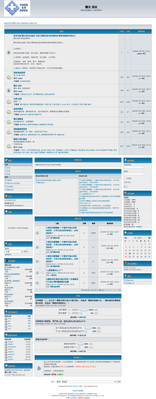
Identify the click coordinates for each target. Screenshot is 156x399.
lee (9, 323)
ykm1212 (11, 354)
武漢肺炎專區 (25, 81)
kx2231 (10, 359)
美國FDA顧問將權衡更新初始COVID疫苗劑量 (96, 212)
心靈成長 (74, 104)
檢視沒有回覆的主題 (12, 23)
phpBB (70, 394)
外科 (23, 152)
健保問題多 (18, 109)
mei (139, 133)
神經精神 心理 (51, 152)
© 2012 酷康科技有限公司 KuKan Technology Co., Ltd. (85, 395)
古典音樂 (55, 104)
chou (10, 326)
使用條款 (9, 186)
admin (139, 54)
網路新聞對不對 (34, 135)
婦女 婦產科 (90, 150)
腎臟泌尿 (73, 150)
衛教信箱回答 (49, 94)
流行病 (43, 150)
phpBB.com (130, 283)
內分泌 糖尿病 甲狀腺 (104, 150)
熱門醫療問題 (38, 94)
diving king (11, 347)
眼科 (27, 152)
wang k (10, 342)
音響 (81, 104)
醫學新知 (23, 124)
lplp (139, 123)
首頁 (7, 168)
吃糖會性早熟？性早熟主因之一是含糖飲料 (95, 206)
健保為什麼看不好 (35, 114)
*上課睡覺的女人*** (87, 194)
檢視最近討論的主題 (29, 23)
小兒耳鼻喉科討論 (33, 150)
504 (29, 323)
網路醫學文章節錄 (46, 124)
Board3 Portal (72, 386)
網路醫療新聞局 (20, 129)
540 (29, 321)
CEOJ (10, 349)
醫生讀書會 (18, 119)
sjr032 (10, 357)
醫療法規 (61, 135)
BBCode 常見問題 (12, 183)
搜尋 (7, 171)
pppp (20, 78)
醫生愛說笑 (24, 104)
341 (29, 328)
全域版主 (60, 374)
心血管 (66, 150)
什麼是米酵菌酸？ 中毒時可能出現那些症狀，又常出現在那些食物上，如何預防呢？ (62, 230)
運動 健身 (87, 104)
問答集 (8, 180)
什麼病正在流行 (26, 94)
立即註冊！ (128, 182)
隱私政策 (9, 190)
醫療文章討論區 (20, 139)
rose (9, 318)
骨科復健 (81, 150)
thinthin (10, 344)
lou (140, 113)
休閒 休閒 (18, 99)
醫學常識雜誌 (33, 124)
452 (119, 290)
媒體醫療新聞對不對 (49, 135)
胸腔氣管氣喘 (63, 152)
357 (29, 326)
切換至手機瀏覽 (78, 391)
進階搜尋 (8, 254)
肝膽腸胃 (59, 150)
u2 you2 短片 (65, 104)
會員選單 (130, 161)
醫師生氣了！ (41, 182)
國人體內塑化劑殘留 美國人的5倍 (48, 180)
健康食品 (23, 135)
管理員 (53, 374)
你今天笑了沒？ (85, 203)
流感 (49, 150)
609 (29, 318)
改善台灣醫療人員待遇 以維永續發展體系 (94, 201)
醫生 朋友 (18, 86)
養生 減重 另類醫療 (37, 152)
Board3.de (129, 280)
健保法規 (23, 114)
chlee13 (11, 352)
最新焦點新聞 (19, 73)
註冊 (7, 174)
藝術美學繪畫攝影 (36, 104)
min (139, 78)
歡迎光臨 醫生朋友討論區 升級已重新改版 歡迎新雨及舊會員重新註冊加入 (45, 36)
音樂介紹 (47, 104)
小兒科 (22, 150)
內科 (53, 150)
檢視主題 (82, 317)
